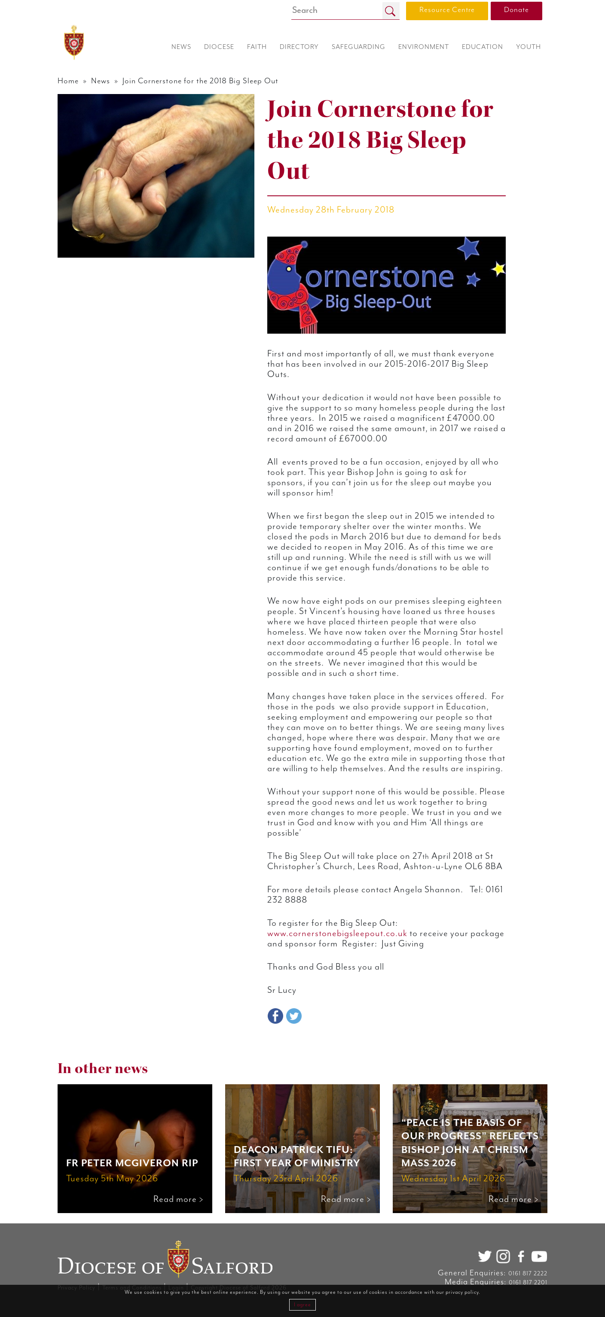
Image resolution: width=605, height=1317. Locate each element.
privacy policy (462, 1292)
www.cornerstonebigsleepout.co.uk (337, 933)
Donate (516, 10)
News (100, 80)
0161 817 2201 (528, 1282)
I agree (302, 1305)
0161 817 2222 (527, 1273)
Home (68, 80)
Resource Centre (447, 10)
